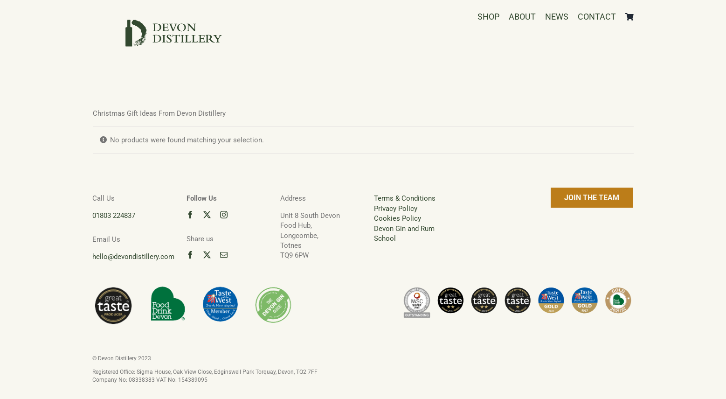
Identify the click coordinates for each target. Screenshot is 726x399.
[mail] (224, 255)
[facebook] (190, 214)
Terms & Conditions (405, 198)
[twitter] (207, 214)
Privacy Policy (395, 208)
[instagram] (224, 214)
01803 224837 (113, 215)
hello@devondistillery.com (133, 256)
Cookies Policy (397, 218)
